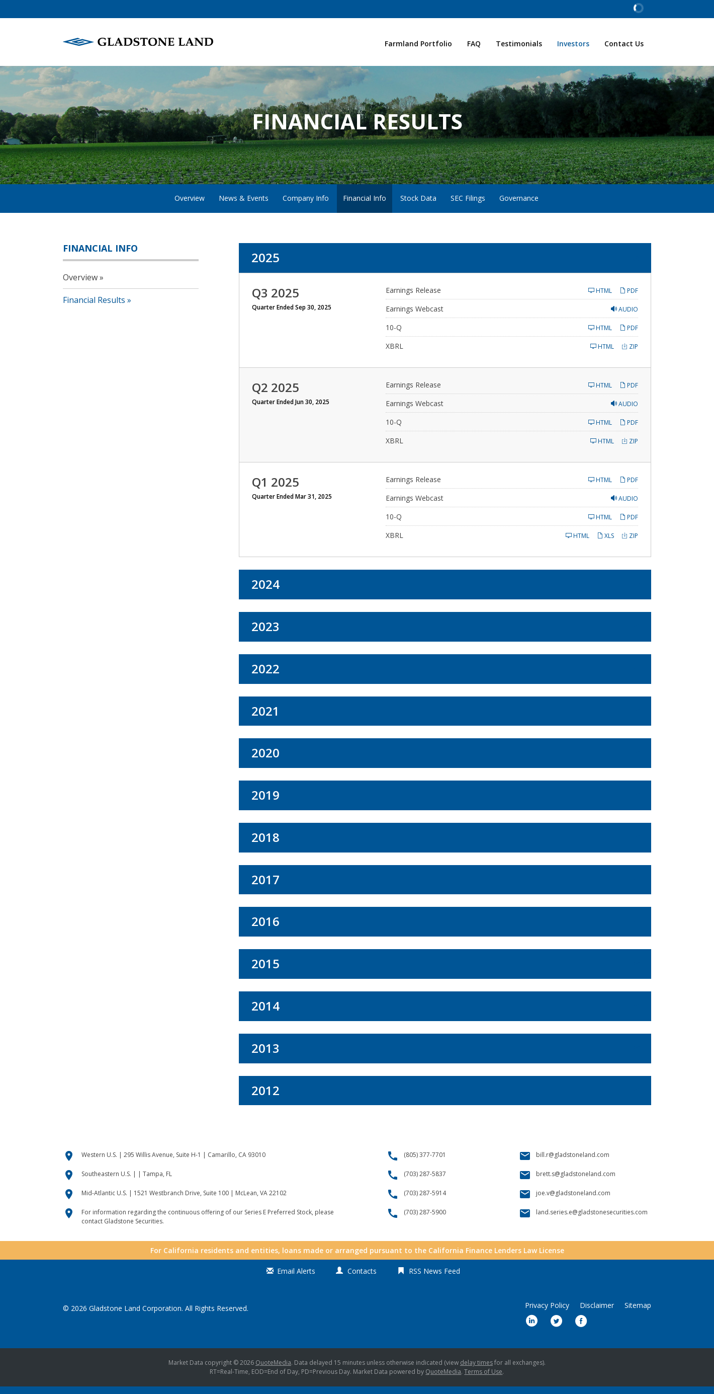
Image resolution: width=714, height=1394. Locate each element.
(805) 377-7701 (425, 1162)
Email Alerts (296, 1278)
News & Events (244, 205)
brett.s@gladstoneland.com (575, 1181)
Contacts (362, 1278)
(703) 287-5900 (425, 1219)
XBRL (394, 353)
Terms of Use (483, 1379)
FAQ (474, 43)
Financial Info (364, 205)
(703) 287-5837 (425, 1181)
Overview (189, 205)
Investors (573, 43)
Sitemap (637, 1312)
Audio (624, 317)
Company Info (306, 205)
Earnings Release (413, 297)
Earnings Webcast (414, 316)
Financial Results (94, 307)
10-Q (394, 335)
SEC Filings (468, 205)
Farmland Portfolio (418, 43)
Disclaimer (597, 1312)
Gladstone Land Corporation (135, 1316)
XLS (605, 543)
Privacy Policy (547, 1312)
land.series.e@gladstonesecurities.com (592, 1219)
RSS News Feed (434, 1278)
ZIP (629, 354)
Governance (519, 205)
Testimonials (519, 43)
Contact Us (624, 43)
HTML (600, 298)
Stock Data (418, 205)
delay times (476, 1370)
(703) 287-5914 (425, 1200)
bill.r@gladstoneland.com (572, 1162)
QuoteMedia (273, 1370)
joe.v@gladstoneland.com (573, 1200)
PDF (628, 298)
